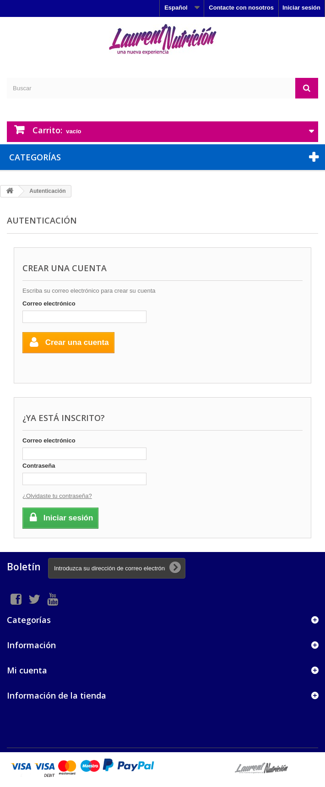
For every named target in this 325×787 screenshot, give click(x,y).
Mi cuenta (27, 670)
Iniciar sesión (301, 7)
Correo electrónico (49, 303)
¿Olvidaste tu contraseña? (57, 495)
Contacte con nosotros (241, 7)
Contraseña (38, 465)
